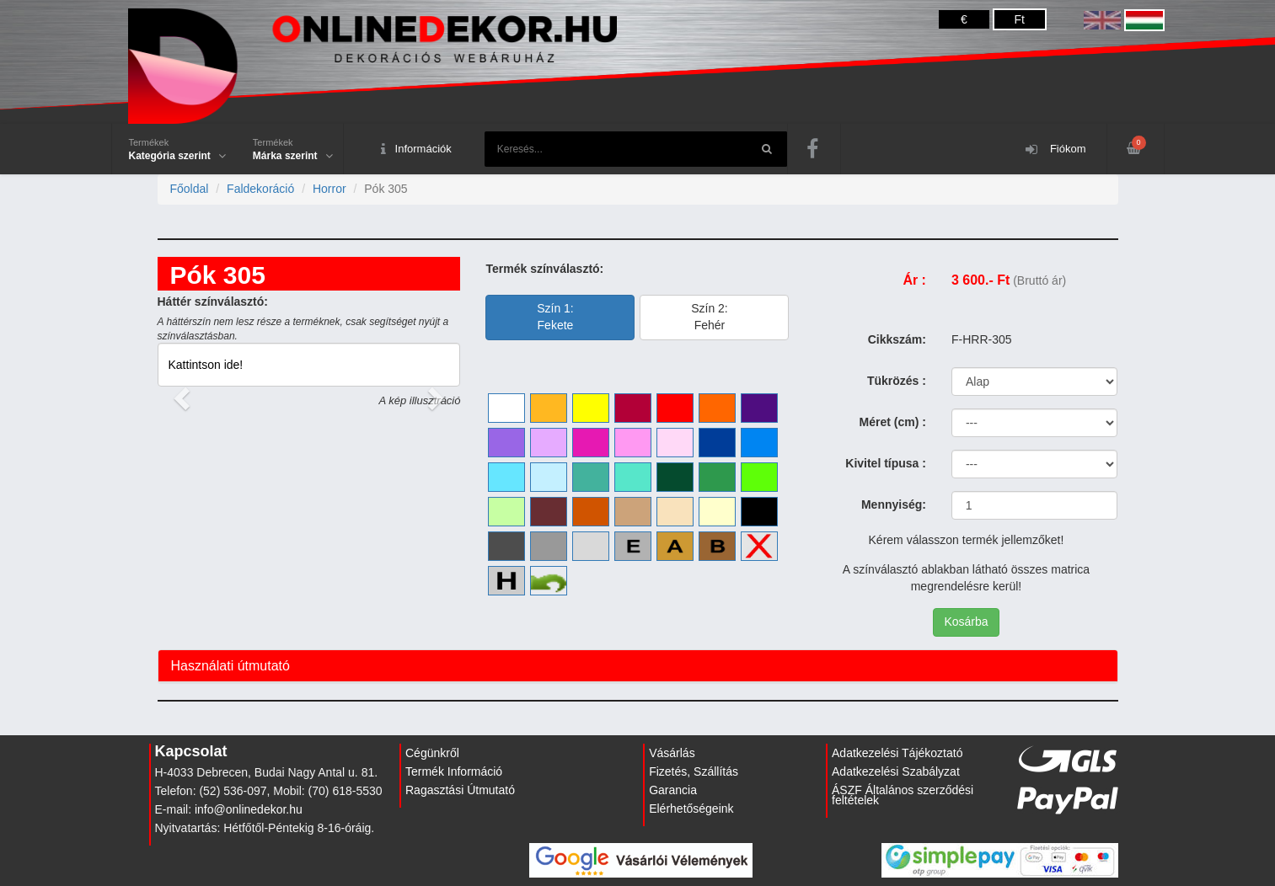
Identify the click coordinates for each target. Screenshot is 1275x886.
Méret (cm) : (893, 422)
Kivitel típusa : (885, 463)
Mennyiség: (893, 504)
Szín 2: (709, 317)
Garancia (673, 790)
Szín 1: (555, 317)
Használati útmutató (230, 666)
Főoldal (189, 188)
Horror (329, 188)
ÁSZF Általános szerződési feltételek (902, 795)
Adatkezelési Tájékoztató (897, 753)
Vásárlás (671, 753)
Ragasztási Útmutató (460, 790)
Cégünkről (432, 753)
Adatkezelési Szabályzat (896, 771)
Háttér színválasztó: (213, 301)
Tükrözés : (896, 380)
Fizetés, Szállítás (693, 771)
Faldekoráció (260, 188)
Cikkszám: (897, 339)
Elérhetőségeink (691, 808)
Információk (416, 149)
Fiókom (1055, 149)
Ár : (914, 280)
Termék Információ (453, 771)
